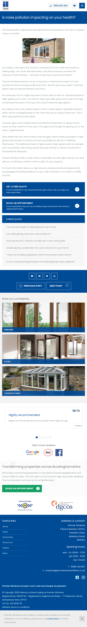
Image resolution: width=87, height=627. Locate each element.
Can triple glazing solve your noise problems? (28, 234)
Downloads (8, 537)
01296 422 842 (78, 566)
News (5, 553)
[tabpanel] (43, 417)
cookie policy (52, 618)
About (5, 526)
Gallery (6, 547)
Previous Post (33, 285)
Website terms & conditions (16, 607)
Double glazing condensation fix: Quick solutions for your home (37, 248)
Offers (5, 532)
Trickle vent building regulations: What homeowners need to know (38, 255)
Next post (56, 285)
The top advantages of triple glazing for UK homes (31, 227)
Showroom (8, 542)
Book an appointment (19, 488)
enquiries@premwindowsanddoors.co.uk (65, 570)
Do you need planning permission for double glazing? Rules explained (40, 261)
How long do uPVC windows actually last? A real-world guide (35, 241)
